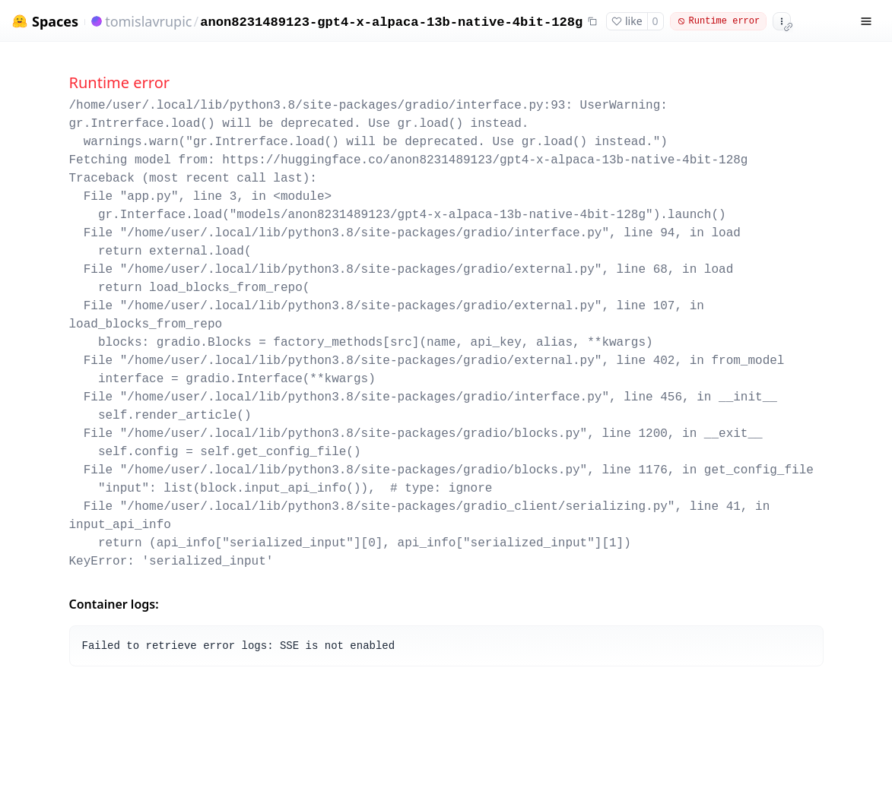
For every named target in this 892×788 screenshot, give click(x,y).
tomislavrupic (148, 21)
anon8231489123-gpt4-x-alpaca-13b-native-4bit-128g (391, 22)
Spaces (55, 21)
